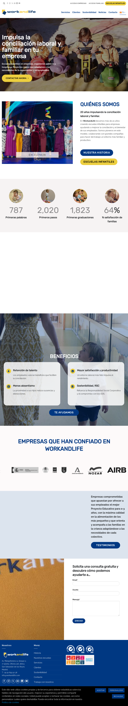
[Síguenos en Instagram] (9, 3)
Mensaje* (96, 608)
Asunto (96, 593)
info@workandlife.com (11, 675)
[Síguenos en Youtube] (19, 3)
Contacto (112, 12)
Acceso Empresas (78, 3)
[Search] (4, 3)
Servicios (65, 12)
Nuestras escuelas (42, 658)
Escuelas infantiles (115, 3)
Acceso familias (96, 3)
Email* (96, 583)
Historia (37, 653)
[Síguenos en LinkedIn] (17, 3)
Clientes (76, 12)
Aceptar (100, 690)
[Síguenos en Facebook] (7, 3)
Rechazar (118, 696)
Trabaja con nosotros (44, 682)
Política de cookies (10, 702)
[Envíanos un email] (14, 3)
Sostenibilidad (89, 12)
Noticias (102, 12)
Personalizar (116, 690)
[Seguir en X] (12, 3)
